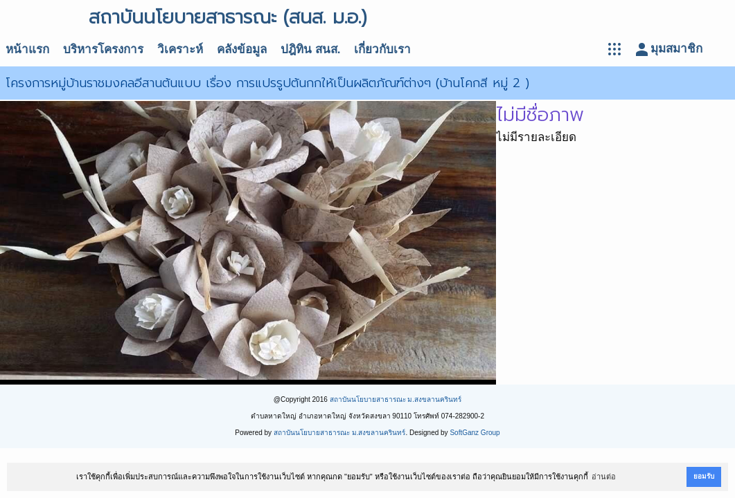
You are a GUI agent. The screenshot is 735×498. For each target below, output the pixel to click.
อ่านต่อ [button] (604, 476)
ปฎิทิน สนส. (310, 49)
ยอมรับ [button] (703, 476)
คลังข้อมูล (242, 49)
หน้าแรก (27, 49)
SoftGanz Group (474, 432)
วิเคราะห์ (180, 49)
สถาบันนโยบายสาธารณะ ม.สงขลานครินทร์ (396, 399)
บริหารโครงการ (103, 49)
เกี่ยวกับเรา (382, 49)
